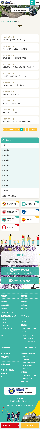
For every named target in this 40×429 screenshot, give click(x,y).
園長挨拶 (4, 302)
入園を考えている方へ (28, 347)
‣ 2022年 (5, 170)
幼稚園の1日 (5, 357)
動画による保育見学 (28, 363)
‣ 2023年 (5, 165)
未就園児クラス (12, 212)
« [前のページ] (15, 129)
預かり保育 (5, 325)
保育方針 (24, 308)
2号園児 (4, 322)
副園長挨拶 (5, 305)
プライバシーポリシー (28, 328)
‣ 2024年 (5, 160)
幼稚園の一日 (30, 204)
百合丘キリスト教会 (28, 335)
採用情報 (24, 325)
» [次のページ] (29, 129)
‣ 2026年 (5, 150)
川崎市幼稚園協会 (27, 338)
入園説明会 (25, 360)
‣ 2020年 (5, 180)
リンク (23, 332)
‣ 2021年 (5, 175)
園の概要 (4, 308)
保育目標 (24, 305)
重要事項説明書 (27, 366)
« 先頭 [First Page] (11, 129)
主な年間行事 (11, 204)
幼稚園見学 (25, 357)
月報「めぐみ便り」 (9, 196)
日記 (4, 145)
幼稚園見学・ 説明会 (11, 220)
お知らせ (5, 190)
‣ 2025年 (5, 155)
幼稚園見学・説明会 (28, 353)
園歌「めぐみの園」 (8, 313)
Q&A (28, 212)
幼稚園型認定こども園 (8, 316)
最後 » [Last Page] (34, 129)
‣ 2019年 (5, 185)
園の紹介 (4, 296)
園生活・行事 (5, 347)
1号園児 (4, 319)
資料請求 (10, 227)
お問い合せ (29, 425)
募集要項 (29, 219)
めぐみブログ (7, 140)
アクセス (24, 322)
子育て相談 (25, 381)
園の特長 (24, 296)
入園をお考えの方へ (10, 425)
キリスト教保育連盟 (28, 341)
